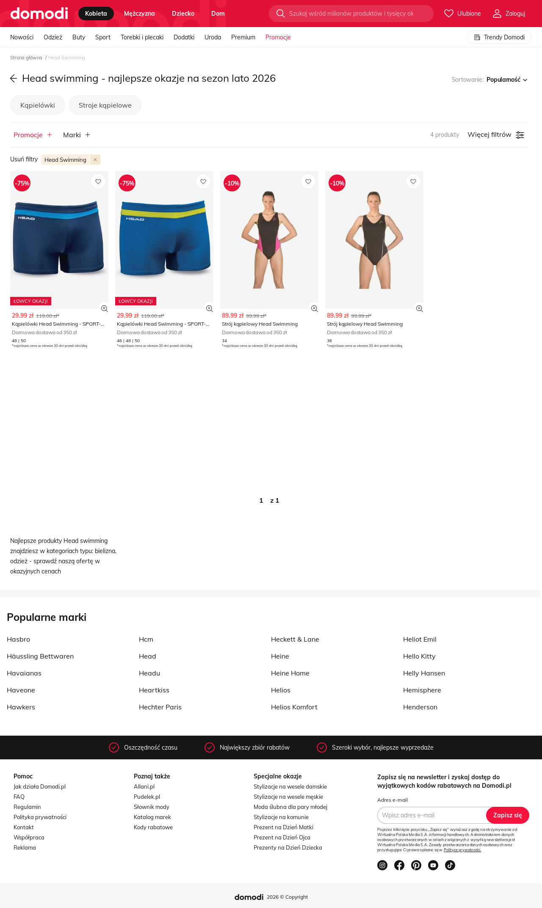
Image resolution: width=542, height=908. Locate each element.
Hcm (146, 639)
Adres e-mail (392, 800)
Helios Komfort (294, 707)
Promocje (278, 37)
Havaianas (24, 673)
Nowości (21, 37)
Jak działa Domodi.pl (40, 786)
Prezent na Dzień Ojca (282, 837)
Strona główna (27, 58)
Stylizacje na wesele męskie (288, 796)
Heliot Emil (420, 639)
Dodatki (184, 37)
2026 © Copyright (287, 897)
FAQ (19, 796)
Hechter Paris (160, 707)
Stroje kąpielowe (105, 105)
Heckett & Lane (295, 639)
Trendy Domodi (499, 37)
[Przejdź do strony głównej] (39, 13)
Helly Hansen (424, 673)
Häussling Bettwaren (40, 656)
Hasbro (18, 639)
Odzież (53, 37)
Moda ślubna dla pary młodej (290, 806)
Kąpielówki (37, 105)
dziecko (183, 13)
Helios (280, 690)
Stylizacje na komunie (281, 817)
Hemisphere (422, 690)
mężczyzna (139, 13)
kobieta (96, 13)
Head (147, 656)
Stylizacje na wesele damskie (290, 786)
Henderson (420, 707)
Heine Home (290, 673)
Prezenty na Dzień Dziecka (288, 847)
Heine (280, 656)
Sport (103, 37)
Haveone (21, 690)
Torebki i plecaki (142, 37)
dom (218, 13)
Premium (243, 37)
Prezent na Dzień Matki (283, 827)
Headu (149, 673)
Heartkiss (154, 690)
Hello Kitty (419, 656)
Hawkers (21, 707)
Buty (78, 37)
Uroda (213, 37)
